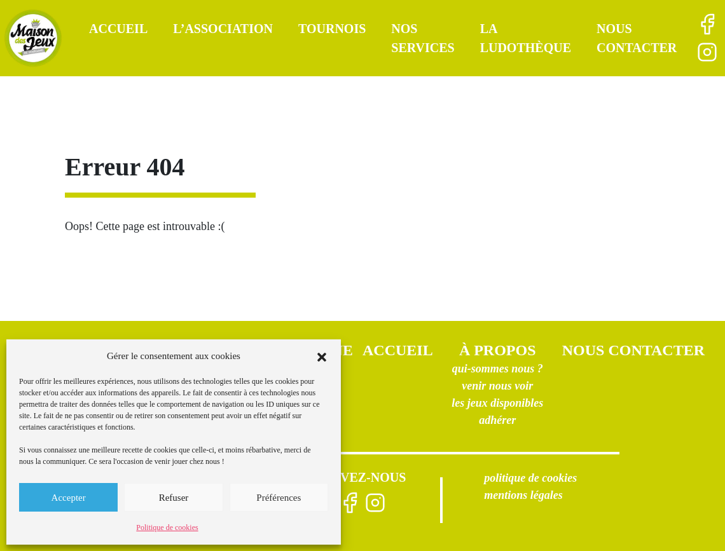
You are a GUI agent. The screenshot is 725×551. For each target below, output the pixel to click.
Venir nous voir (497, 385)
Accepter (69, 498)
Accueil (118, 29)
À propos (497, 350)
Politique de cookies (167, 527)
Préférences (278, 498)
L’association (223, 29)
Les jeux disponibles (497, 403)
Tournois (332, 29)
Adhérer (497, 420)
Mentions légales (523, 495)
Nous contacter (633, 350)
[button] (321, 356)
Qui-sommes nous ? (497, 368)
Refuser (174, 498)
